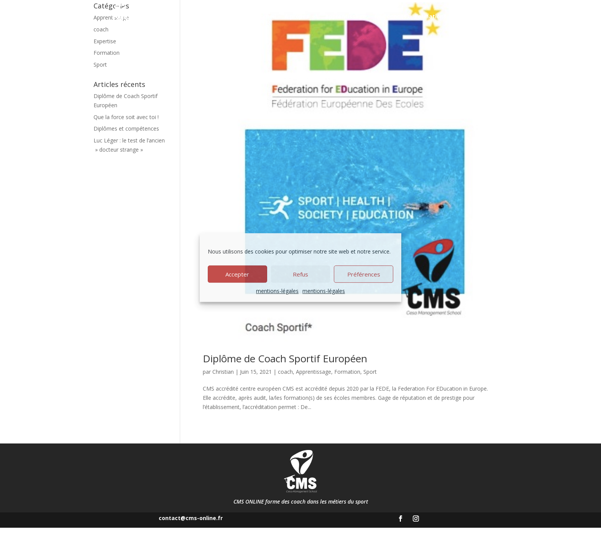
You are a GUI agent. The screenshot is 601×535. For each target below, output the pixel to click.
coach (285, 378)
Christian (223, 378)
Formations (431, 17)
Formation (347, 378)
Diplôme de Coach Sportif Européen (285, 365)
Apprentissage (345, 17)
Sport (370, 378)
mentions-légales (277, 291)
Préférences (363, 274)
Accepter (237, 274)
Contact (494, 17)
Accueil (266, 17)
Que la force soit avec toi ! (126, 124)
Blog (469, 17)
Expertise (105, 48)
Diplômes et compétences (126, 135)
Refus (300, 274)
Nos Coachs (390, 17)
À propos (296, 17)
